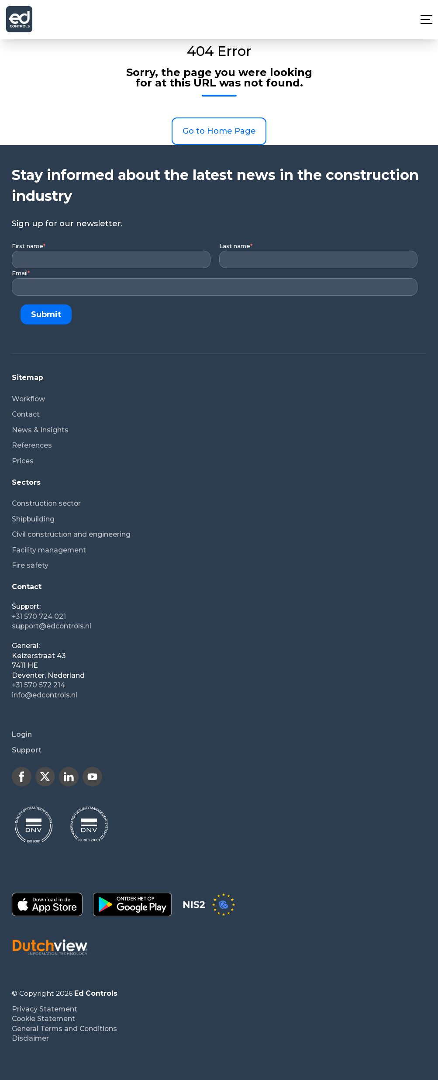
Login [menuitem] (22, 734)
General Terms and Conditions (64, 1029)
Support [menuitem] (26, 750)
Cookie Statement (43, 1018)
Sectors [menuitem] (26, 482)
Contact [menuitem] (26, 414)
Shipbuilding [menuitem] (33, 519)
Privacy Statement (44, 1009)
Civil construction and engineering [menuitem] (71, 534)
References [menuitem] (32, 445)
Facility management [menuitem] (49, 550)
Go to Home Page (219, 131)
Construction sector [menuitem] (46, 503)
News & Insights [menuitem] (40, 430)
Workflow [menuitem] (28, 399)
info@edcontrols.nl (44, 695)
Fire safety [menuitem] (30, 565)
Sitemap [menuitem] (27, 377)
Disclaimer (30, 1038)
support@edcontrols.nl (51, 626)
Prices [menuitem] (23, 461)
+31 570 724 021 (39, 616)
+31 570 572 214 (38, 685)
